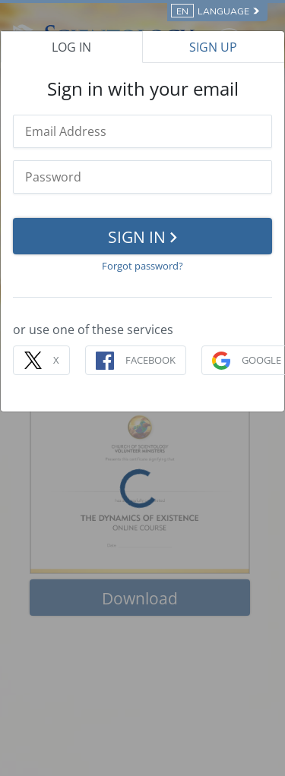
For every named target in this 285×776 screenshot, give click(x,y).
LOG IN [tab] (71, 47)
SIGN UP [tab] (213, 47)
